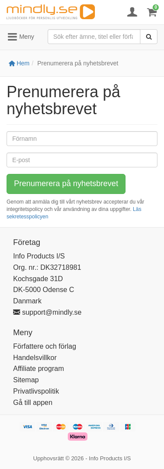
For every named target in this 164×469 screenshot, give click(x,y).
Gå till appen (32, 402)
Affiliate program (38, 368)
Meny (20, 37)
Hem (19, 63)
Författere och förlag (44, 346)
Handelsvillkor (35, 357)
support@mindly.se (47, 312)
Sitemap (26, 380)
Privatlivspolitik (36, 391)
